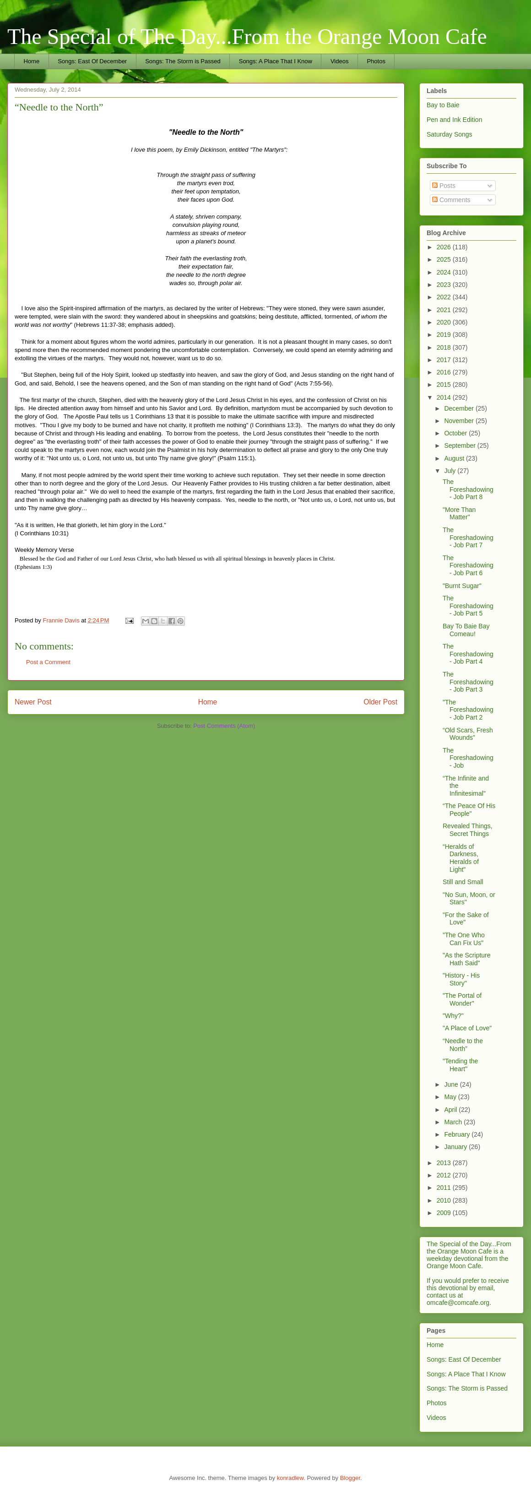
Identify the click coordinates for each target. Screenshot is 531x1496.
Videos (340, 61)
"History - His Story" (461, 979)
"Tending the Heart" (460, 1064)
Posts (443, 185)
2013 (445, 1162)
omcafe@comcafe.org (458, 1302)
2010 (445, 1200)
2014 (445, 397)
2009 (445, 1212)
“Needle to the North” (463, 1044)
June (452, 1084)
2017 (445, 359)
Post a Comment (48, 662)
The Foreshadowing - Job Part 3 (468, 682)
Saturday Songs (449, 134)
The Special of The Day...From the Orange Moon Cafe (247, 36)
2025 (445, 259)
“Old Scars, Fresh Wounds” (468, 734)
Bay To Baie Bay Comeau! (466, 630)
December (459, 408)
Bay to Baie (443, 105)
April (451, 1109)
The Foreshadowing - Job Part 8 (468, 489)
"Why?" (453, 1015)
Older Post (380, 702)
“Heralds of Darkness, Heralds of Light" (461, 858)
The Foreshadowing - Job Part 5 (468, 605)
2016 (445, 372)
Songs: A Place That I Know (275, 61)
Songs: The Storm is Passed (183, 61)
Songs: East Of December (92, 61)
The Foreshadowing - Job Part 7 (468, 537)
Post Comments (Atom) (224, 725)
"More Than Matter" (459, 513)
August (455, 458)
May (451, 1096)
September (460, 445)
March (454, 1122)
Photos (376, 61)
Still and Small (463, 882)
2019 (445, 334)
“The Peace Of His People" (469, 809)
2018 (445, 347)
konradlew (290, 1477)
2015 (445, 384)
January (456, 1146)
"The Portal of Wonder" (462, 999)
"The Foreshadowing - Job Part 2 (468, 709)
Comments (451, 200)
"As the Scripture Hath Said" (467, 959)
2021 (445, 310)
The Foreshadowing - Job (468, 758)
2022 (445, 297)
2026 (445, 247)
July (450, 470)
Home (32, 61)
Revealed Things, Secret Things (468, 829)
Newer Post (33, 702)
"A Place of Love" (467, 1028)
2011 (445, 1187)
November (459, 420)
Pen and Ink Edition (454, 119)
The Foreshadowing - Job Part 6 (468, 565)
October (456, 433)
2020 (445, 322)
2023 (445, 284)
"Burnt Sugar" (462, 585)
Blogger (350, 1477)
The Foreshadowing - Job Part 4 (468, 654)
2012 (445, 1175)
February (457, 1134)
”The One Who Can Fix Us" (464, 938)
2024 (445, 272)
